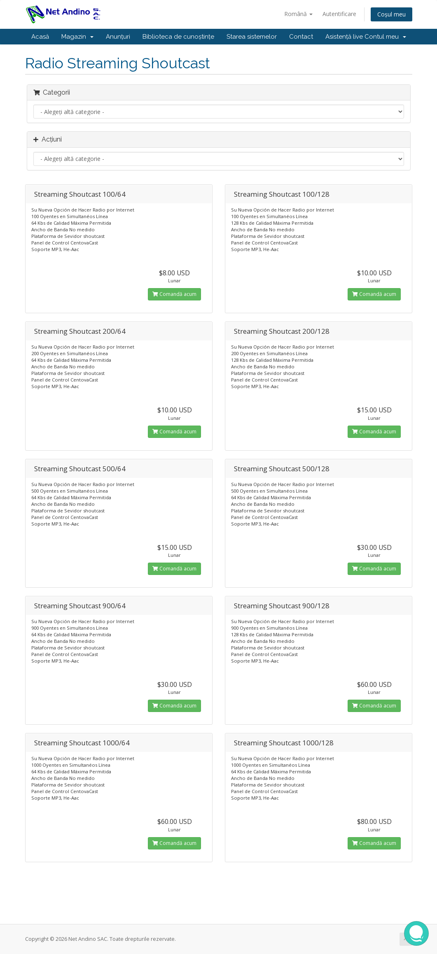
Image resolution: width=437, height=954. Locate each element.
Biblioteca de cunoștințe (178, 36)
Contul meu (385, 36)
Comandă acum (174, 294)
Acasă (40, 36)
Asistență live (344, 36)
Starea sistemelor (252, 36)
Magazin (77, 36)
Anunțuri (118, 36)
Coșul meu (391, 14)
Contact (301, 36)
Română (298, 14)
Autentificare (339, 14)
